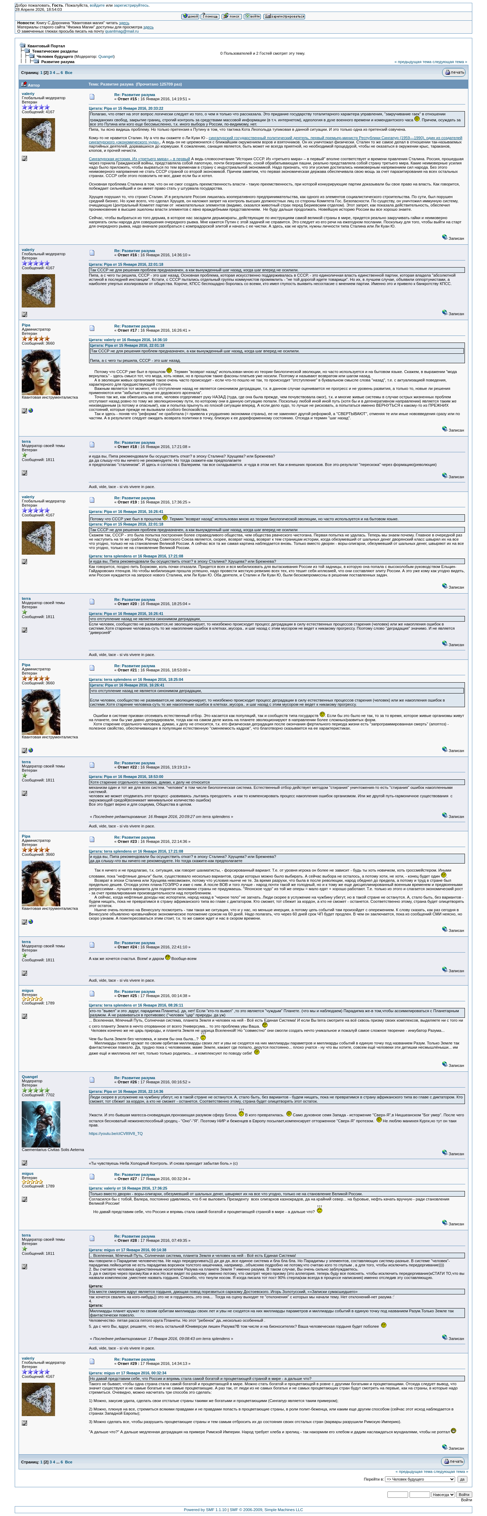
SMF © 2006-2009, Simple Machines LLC (266, 1510)
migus (27, 990)
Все (69, 72)
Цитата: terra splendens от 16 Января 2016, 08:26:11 (136, 1005)
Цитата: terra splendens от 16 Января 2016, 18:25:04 (136, 679)
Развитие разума (58, 62)
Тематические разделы (55, 51)
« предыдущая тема (412, 62)
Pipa (26, 325)
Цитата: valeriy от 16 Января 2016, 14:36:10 (128, 340)
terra (26, 441)
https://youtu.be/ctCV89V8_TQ (116, 1133)
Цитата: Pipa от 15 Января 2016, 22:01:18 (126, 264)
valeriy (28, 94)
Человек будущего (55, 56)
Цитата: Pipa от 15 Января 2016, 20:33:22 (126, 108)
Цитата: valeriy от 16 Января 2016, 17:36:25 (128, 1188)
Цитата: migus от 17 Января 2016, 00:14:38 (127, 1250)
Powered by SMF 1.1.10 (205, 1510)
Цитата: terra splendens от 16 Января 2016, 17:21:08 (136, 556)
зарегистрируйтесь (131, 5)
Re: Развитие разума (134, 95)
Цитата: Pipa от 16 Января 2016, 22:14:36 (126, 1091)
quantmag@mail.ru (122, 31)
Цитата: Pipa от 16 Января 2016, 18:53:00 (126, 776)
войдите (97, 5)
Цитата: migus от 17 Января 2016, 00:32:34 (127, 1373)
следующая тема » (450, 62)
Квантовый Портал (46, 46)
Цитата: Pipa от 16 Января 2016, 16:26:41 (126, 511)
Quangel (105, 56)
